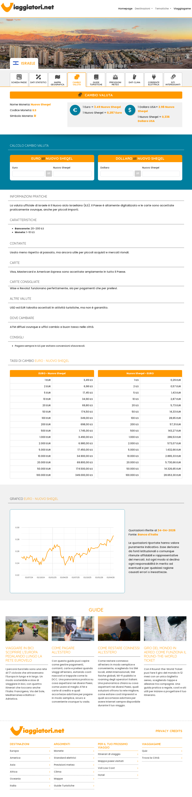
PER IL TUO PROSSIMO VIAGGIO (113, 745)
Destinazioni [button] (143, 8)
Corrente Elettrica (153, 83)
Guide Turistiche (96, 83)
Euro (15, 167)
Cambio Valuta (77, 83)
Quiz (144, 751)
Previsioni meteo (64, 765)
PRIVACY (162, 731)
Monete (58, 751)
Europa (14, 751)
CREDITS (176, 731)
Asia (12, 765)
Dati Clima (134, 82)
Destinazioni (19, 744)
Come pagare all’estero (63, 650)
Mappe (58, 778)
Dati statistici (38, 82)
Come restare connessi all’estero (119, 650)
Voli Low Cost (106, 768)
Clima (57, 772)
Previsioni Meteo (115, 83)
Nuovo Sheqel (61, 167)
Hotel (101, 775)
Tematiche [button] (162, 8)
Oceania (15, 778)
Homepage (125, 8)
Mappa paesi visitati (111, 761)
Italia (13, 785)
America (15, 758)
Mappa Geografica (57, 83)
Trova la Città (150, 758)
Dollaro (104, 167)
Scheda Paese (19, 82)
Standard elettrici (65, 758)
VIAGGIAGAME (151, 744)
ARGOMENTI (62, 744)
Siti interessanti (172, 83)
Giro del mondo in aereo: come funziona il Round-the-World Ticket (165, 654)
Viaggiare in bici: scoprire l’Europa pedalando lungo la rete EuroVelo (24, 654)
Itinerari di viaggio (109, 754)
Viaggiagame (182, 8)
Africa (13, 772)
